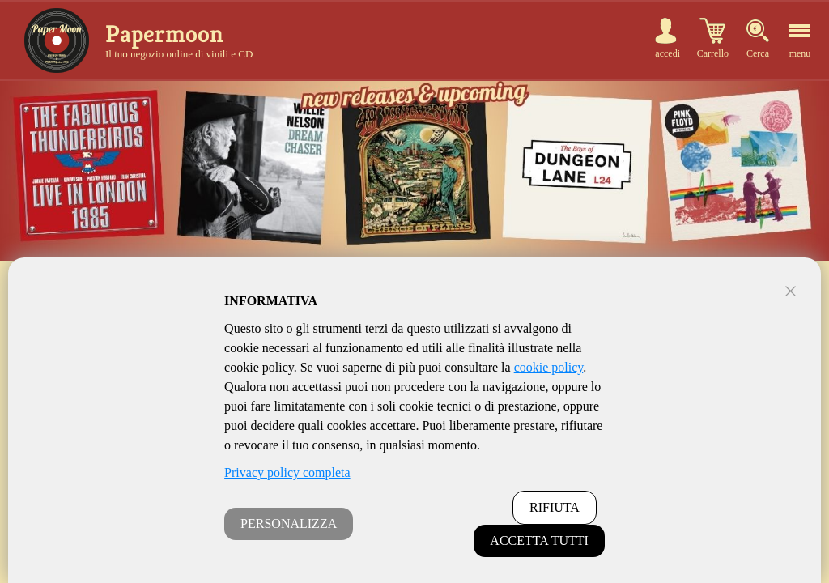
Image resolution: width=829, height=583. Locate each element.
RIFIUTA (554, 507)
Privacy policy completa (287, 472)
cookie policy (549, 367)
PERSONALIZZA (288, 523)
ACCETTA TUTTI (539, 540)
